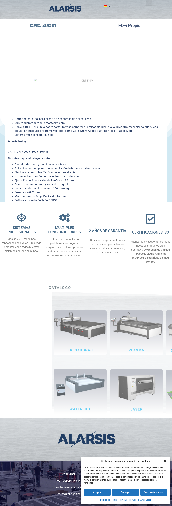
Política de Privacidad (129, 500)
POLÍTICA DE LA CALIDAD (69, 487)
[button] (165, 461)
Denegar (125, 492)
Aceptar (97, 492)
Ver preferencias (153, 492)
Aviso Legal (145, 500)
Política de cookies (108, 500)
